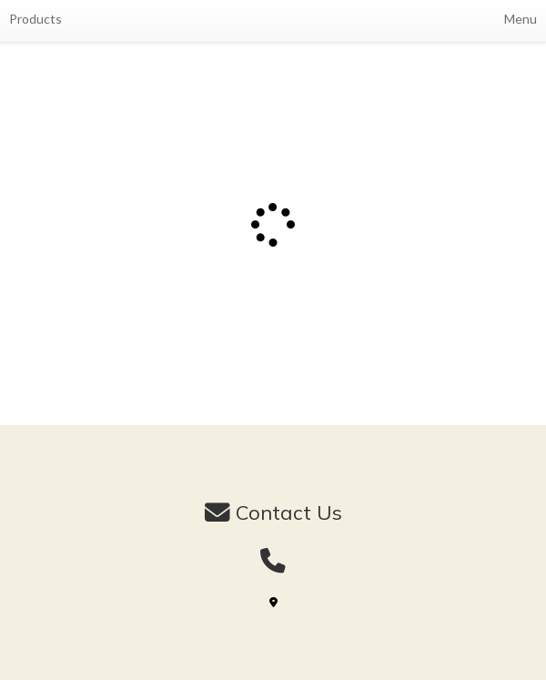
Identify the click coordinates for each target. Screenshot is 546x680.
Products (35, 18)
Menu (520, 18)
